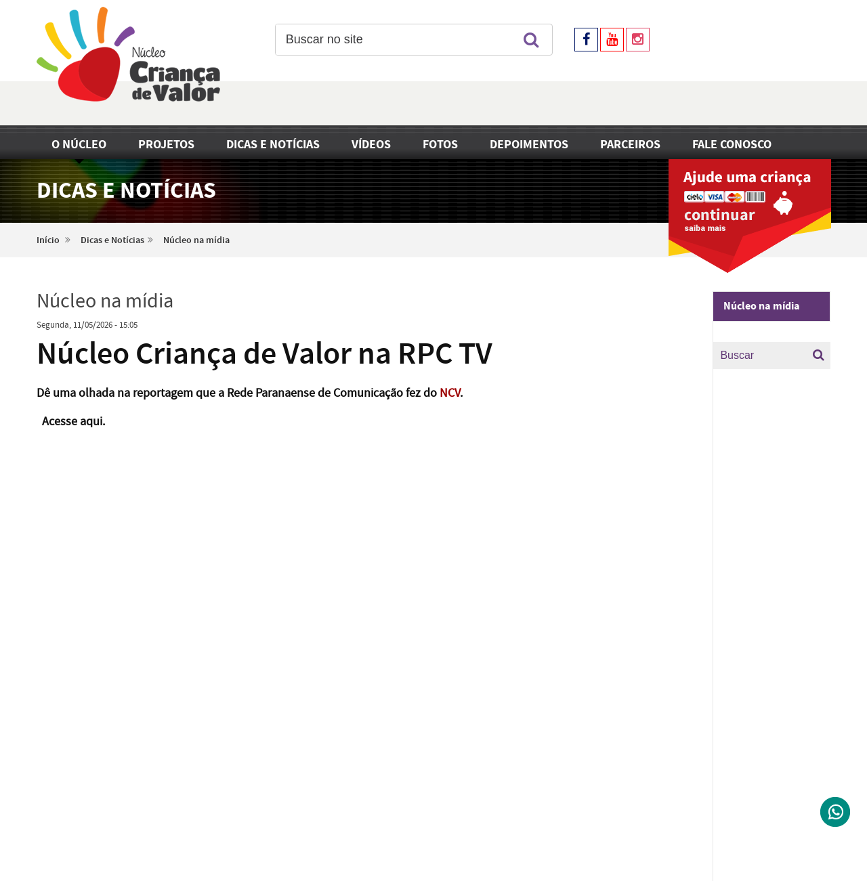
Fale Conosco (731, 144)
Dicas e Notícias (273, 144)
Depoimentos (529, 144)
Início (48, 240)
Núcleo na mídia (196, 240)
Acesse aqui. (73, 422)
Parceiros (630, 144)
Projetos (166, 144)
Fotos (440, 144)
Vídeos (371, 144)
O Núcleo (78, 144)
